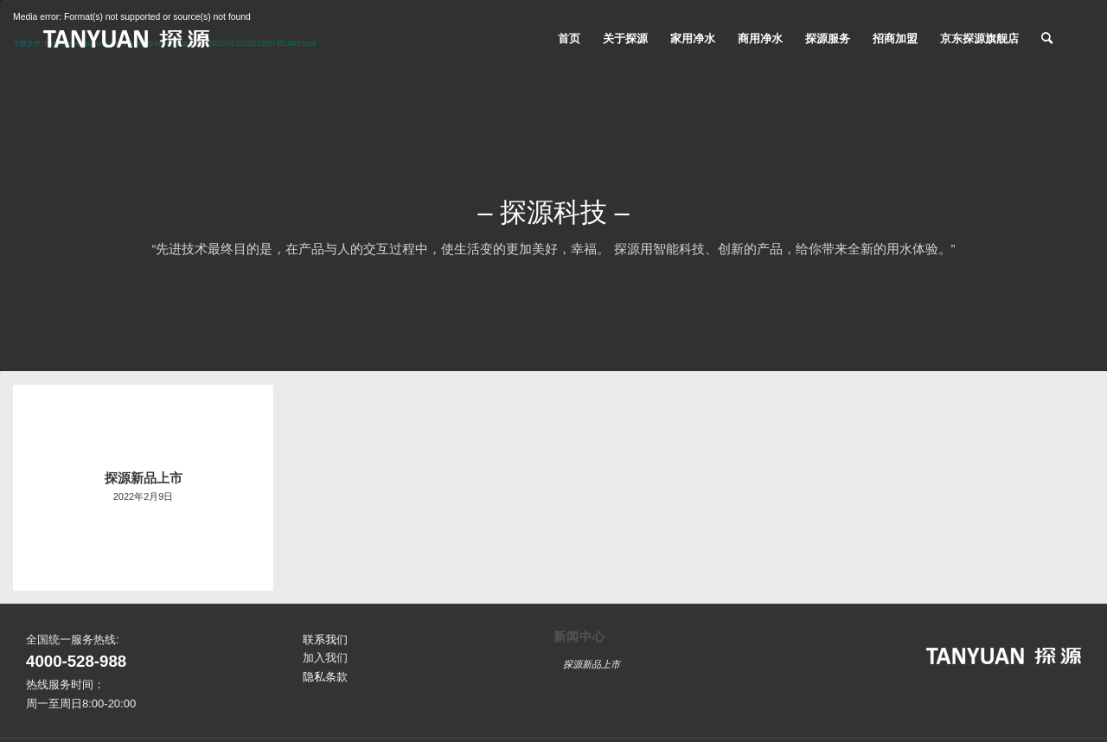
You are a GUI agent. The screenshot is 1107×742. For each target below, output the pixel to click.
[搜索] (1047, 39)
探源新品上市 (591, 664)
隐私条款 (325, 676)
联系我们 (325, 639)
